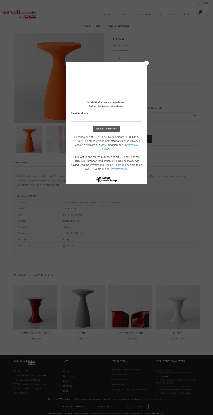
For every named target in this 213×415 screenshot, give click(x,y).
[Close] (146, 63)
